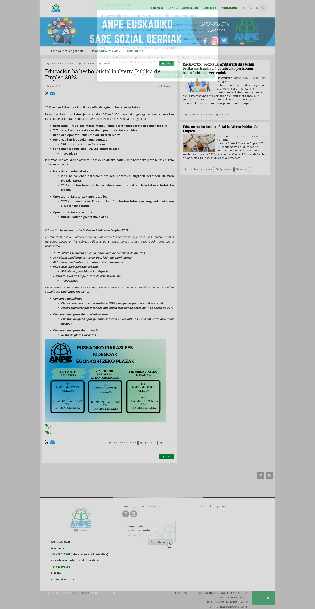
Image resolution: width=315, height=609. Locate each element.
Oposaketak (86, 63)
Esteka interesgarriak (69, 51)
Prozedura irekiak (107, 51)
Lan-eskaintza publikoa (60, 63)
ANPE (173, 8)
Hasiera (156, 8)
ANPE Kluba (135, 51)
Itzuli (166, 63)
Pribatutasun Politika (187, 593)
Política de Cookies (217, 593)
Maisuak (104, 63)
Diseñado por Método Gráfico (227, 602)
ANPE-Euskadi (165, 86)
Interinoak (223, 114)
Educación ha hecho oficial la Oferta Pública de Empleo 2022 (220, 129)
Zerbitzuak (190, 8)
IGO (264, 598)
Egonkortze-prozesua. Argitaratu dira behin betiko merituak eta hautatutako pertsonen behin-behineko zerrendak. (218, 68)
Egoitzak (209, 8)
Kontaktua (229, 8)
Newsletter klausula (234, 597)
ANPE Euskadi (80, 593)
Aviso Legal (240, 593)
